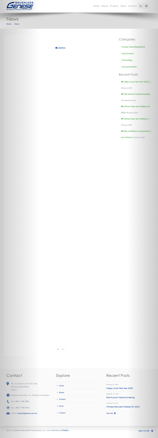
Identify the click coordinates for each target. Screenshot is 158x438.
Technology (126, 60)
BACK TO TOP (146, 431)
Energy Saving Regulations (133, 47)
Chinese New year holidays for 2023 (123, 407)
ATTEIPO (65, 430)
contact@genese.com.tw (27, 413)
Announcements (129, 66)
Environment (127, 53)
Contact (132, 5)
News (123, 5)
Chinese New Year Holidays (134, 118)
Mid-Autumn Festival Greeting (135, 94)
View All (111, 413)
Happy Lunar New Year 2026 (134, 81)
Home (96, 5)
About (105, 5)
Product (114, 5)
